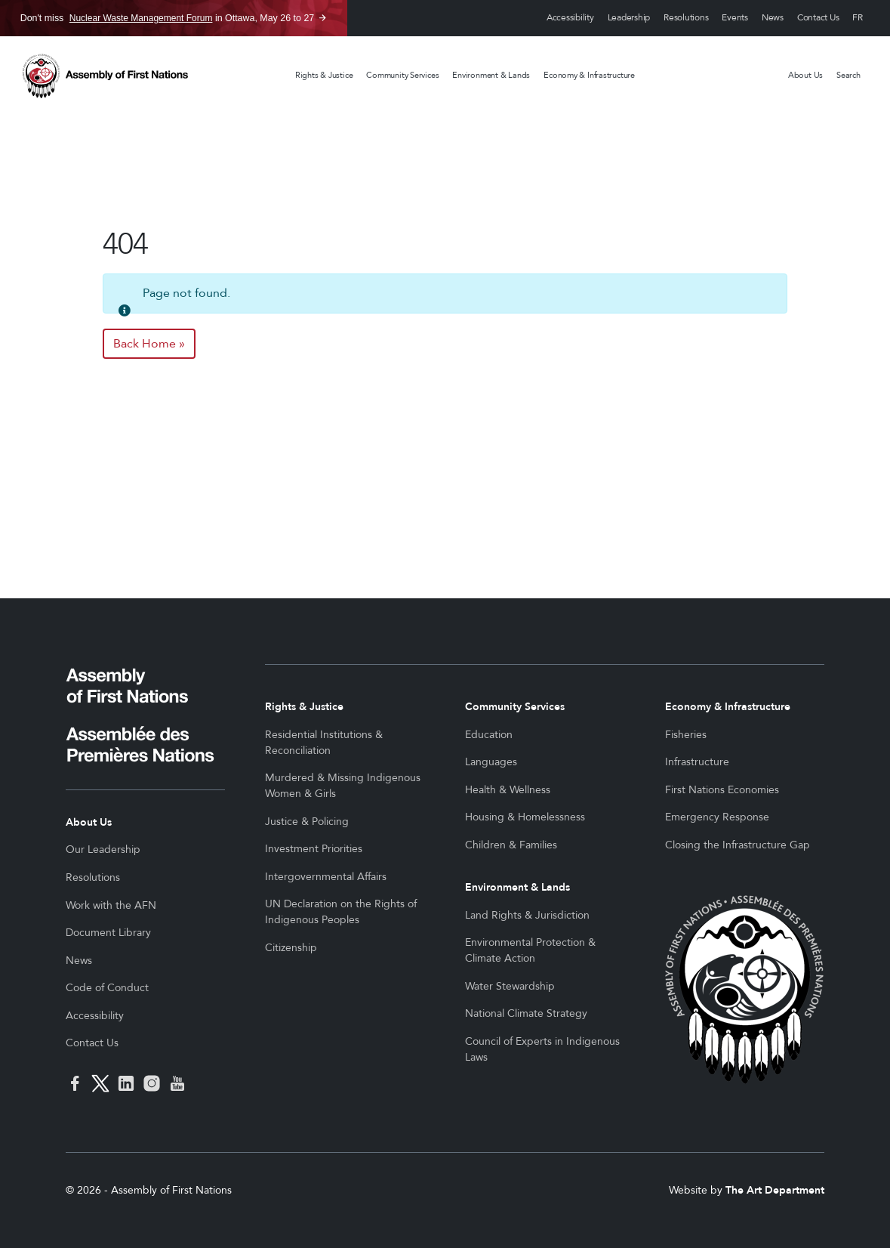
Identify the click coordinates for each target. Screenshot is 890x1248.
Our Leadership (103, 849)
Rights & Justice (324, 75)
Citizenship (291, 948)
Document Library (108, 932)
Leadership (629, 17)
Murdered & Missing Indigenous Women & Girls (342, 786)
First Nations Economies (722, 790)
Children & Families (511, 845)
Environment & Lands (491, 75)
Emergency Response (717, 817)
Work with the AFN (111, 905)
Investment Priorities (313, 849)
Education (489, 734)
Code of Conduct (107, 988)
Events (735, 17)
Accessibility (570, 17)
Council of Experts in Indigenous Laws (542, 1049)
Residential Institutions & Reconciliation (324, 742)
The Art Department (774, 1190)
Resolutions (686, 17)
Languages (491, 762)
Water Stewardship (510, 986)
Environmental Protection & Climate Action (530, 950)
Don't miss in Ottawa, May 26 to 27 (167, 18)
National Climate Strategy (526, 1013)
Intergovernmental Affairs (325, 877)
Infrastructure (697, 762)
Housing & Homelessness (525, 817)
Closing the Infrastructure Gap (737, 845)
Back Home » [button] (149, 343)
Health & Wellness (507, 790)
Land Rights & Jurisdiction (527, 915)
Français (857, 18)
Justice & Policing (307, 821)
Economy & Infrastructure (589, 75)
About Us (805, 75)
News (773, 17)
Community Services (402, 75)
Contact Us (818, 17)
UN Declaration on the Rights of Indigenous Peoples (341, 912)
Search (848, 75)
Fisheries (686, 734)
